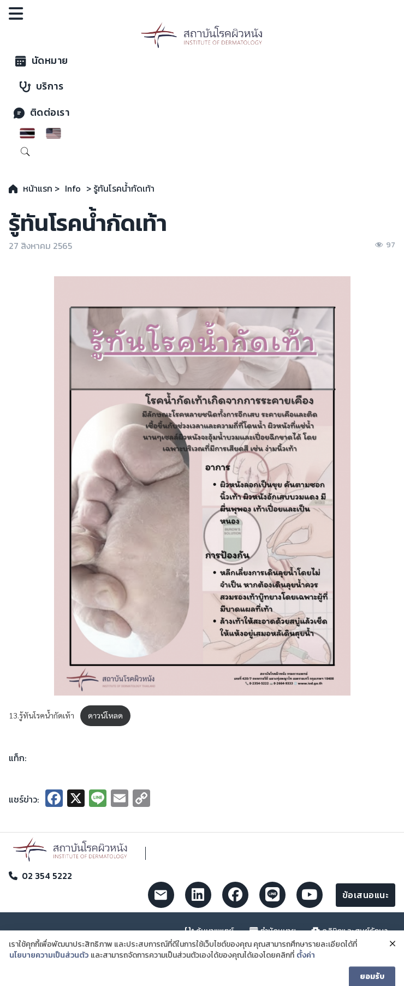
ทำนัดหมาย (272, 931)
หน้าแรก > (41, 188)
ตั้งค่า (305, 966)
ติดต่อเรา (42, 112)
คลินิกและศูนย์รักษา (349, 931)
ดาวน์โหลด (105, 715)
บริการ (42, 86)
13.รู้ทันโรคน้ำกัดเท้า (41, 715)
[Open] (16, 13)
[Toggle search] (25, 152)
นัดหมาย (41, 61)
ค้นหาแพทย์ (209, 931)
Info (73, 188)
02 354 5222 (47, 875)
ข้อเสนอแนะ (365, 894)
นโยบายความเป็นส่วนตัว (48, 966)
